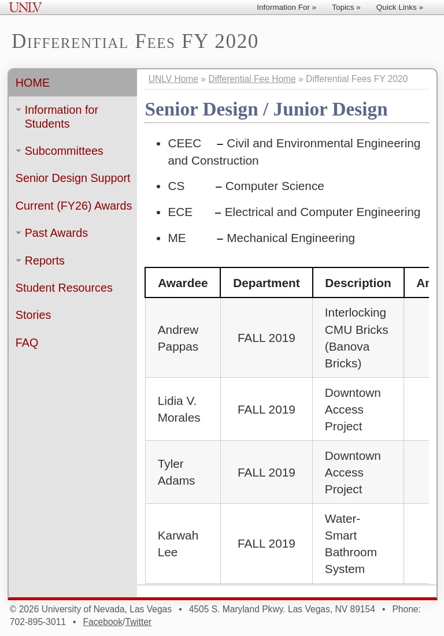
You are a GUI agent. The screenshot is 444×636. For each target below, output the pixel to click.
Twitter (138, 622)
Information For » (286, 7)
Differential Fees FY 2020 (136, 41)
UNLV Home (173, 79)
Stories (33, 315)
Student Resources (64, 287)
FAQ (27, 342)
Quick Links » (399, 7)
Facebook (103, 622)
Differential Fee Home (251, 79)
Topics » (346, 7)
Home (33, 82)
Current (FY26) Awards (74, 205)
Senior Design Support (73, 178)
